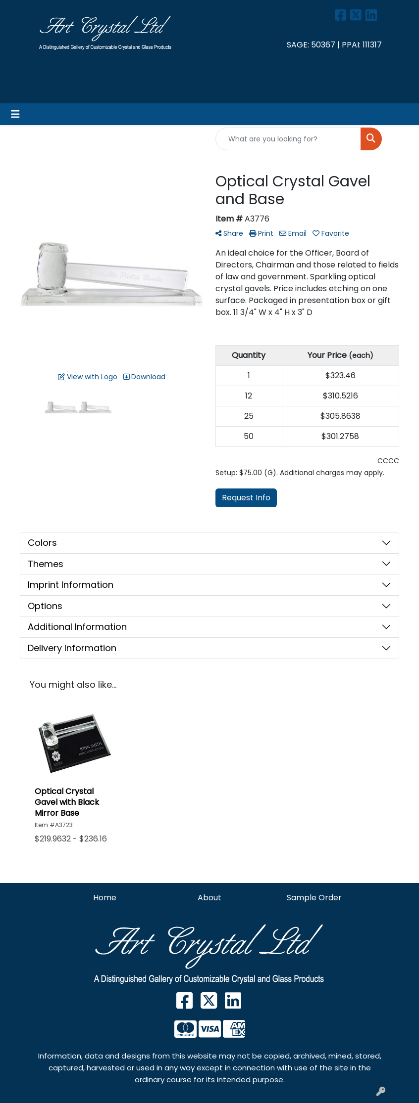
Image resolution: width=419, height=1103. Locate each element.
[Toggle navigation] (15, 114)
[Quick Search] (288, 139)
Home (104, 897)
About (209, 897)
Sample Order (314, 897)
